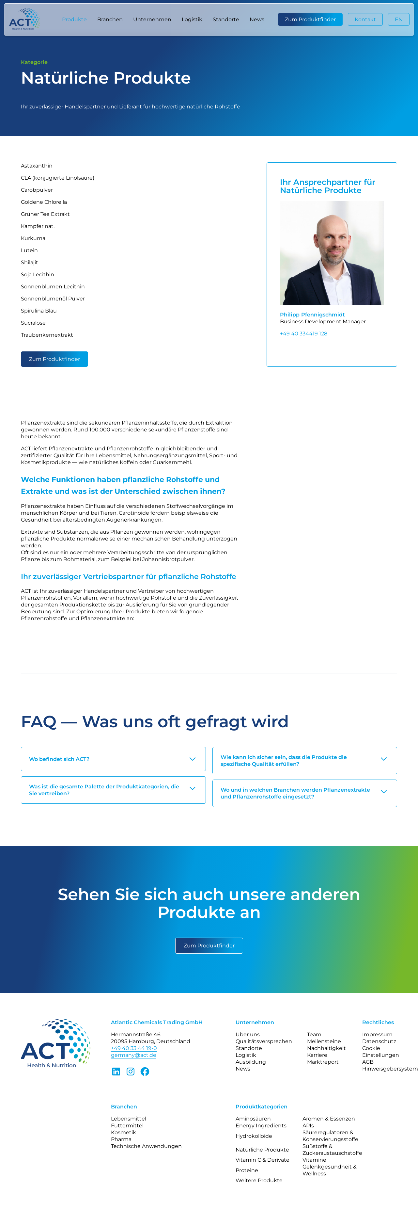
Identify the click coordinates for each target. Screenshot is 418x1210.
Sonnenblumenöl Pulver (53, 299)
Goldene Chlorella (44, 202)
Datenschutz (379, 1041)
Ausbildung (251, 1062)
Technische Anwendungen (146, 1146)
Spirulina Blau (39, 311)
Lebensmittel (128, 1119)
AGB (368, 1062)
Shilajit (29, 262)
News (257, 19)
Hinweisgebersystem (390, 1069)
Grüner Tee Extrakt (45, 214)
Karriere (317, 1055)
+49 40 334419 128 (303, 334)
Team (314, 1034)
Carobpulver (37, 190)
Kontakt (365, 19)
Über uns (248, 1034)
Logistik (192, 19)
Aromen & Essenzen (328, 1119)
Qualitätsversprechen (264, 1041)
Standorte (226, 19)
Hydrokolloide (254, 1136)
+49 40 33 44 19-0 (134, 1048)
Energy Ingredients (261, 1125)
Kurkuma (33, 238)
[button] (74, 19)
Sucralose (33, 323)
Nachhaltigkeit (326, 1048)
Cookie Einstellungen (380, 1051)
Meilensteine (324, 1041)
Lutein (29, 250)
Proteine (247, 1170)
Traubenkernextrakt (47, 335)
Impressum (377, 1034)
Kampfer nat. (37, 226)
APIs (308, 1125)
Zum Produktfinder (310, 19)
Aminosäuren (253, 1119)
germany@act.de (133, 1055)
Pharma (121, 1139)
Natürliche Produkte (262, 1150)
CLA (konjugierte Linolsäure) (57, 178)
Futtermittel (127, 1125)
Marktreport (323, 1062)
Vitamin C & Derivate (262, 1160)
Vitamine (314, 1160)
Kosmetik (123, 1132)
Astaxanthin (37, 166)
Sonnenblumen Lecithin (53, 286)
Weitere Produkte (259, 1180)
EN (399, 19)
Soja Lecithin (37, 274)
